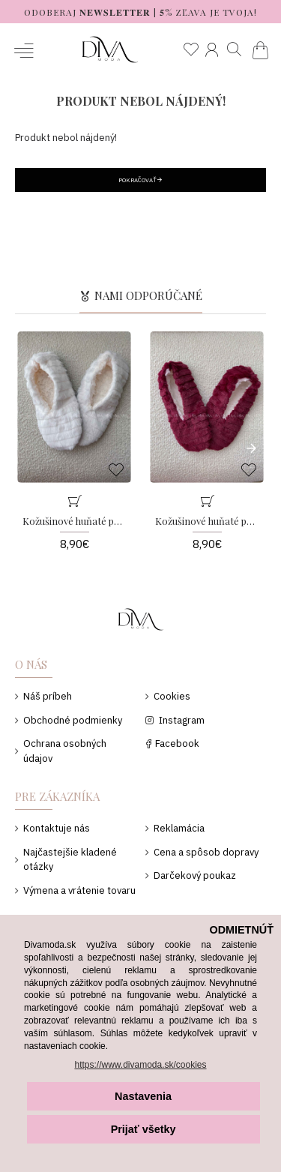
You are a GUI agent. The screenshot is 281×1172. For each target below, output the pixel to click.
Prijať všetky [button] (143, 1129)
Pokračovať (137, 180)
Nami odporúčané (148, 296)
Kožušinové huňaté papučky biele (74, 521)
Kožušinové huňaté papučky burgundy (207, 521)
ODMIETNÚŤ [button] (241, 930)
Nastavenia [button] (143, 1096)
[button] (247, 447)
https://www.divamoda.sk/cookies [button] (140, 1065)
